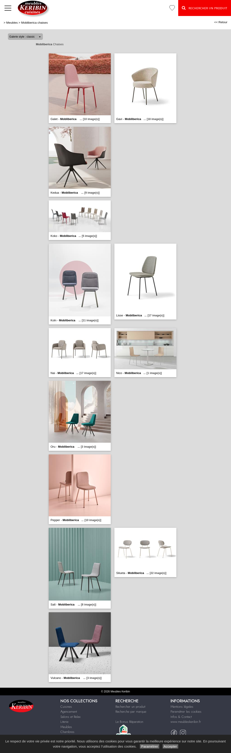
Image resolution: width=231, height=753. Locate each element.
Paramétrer (149, 746)
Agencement (68, 711)
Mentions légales (182, 706)
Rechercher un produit (130, 706)
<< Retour (220, 22)
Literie (64, 721)
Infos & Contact (181, 716)
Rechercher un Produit (204, 8)
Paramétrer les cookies (186, 711)
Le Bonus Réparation (129, 721)
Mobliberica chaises (34, 22)
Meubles (12, 22)
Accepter (170, 746)
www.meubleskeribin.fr (186, 721)
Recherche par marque (131, 711)
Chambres (67, 731)
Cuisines (66, 706)
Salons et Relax (70, 716)
